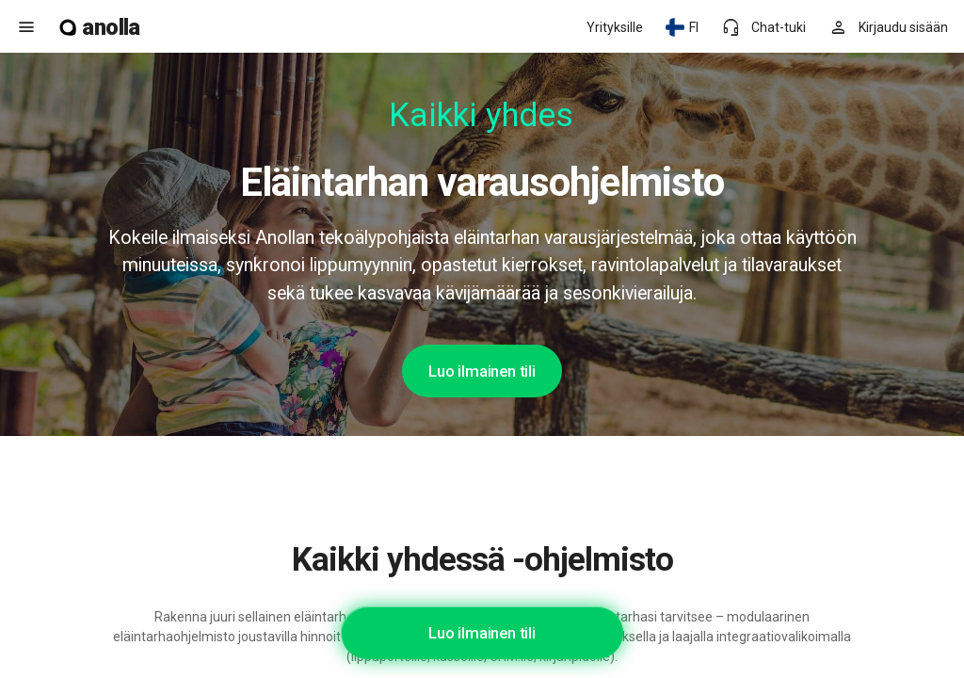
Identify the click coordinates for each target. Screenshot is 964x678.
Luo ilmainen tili (482, 371)
